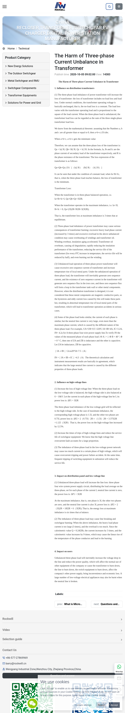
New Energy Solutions (20, 66)
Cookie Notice (98, 695)
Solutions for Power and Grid (24, 102)
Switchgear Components (22, 88)
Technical (23, 48)
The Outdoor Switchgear (22, 73)
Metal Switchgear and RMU (23, 80)
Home (11, 48)
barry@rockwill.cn (16, 663)
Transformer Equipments (22, 95)
